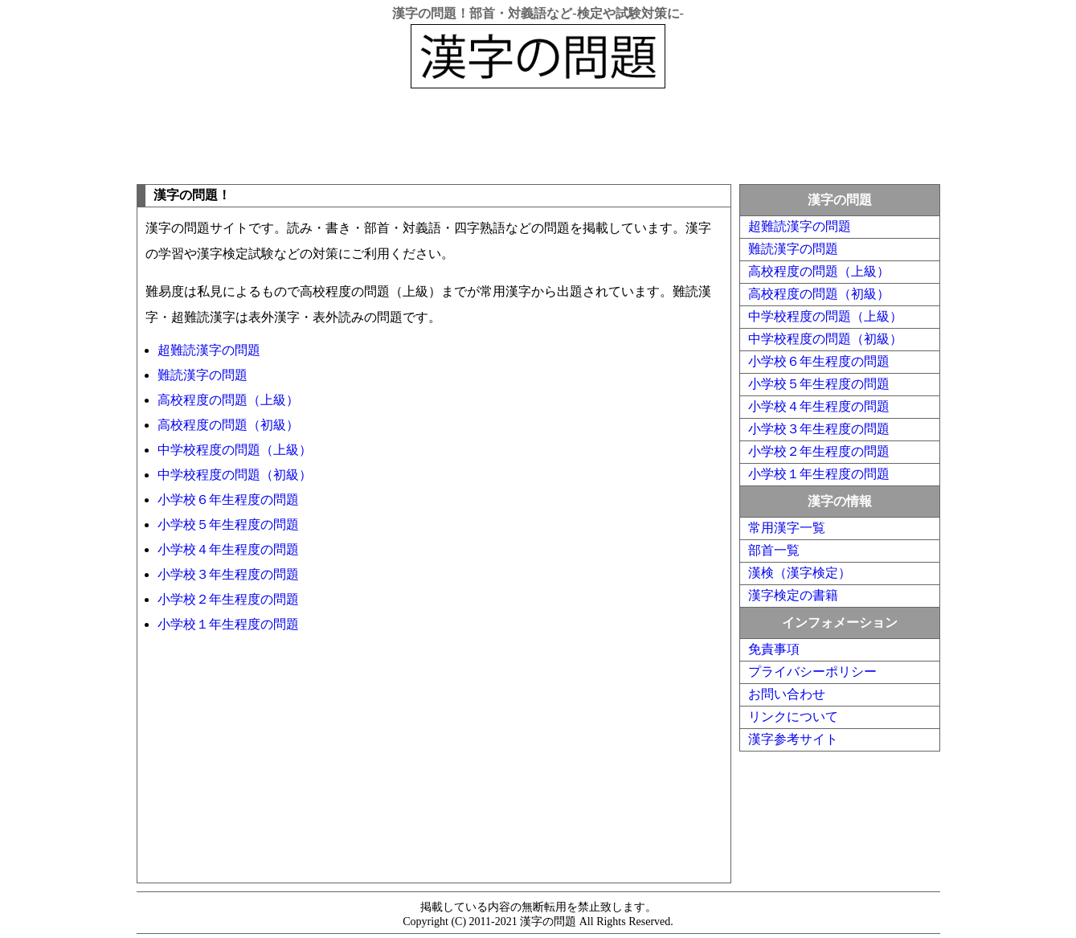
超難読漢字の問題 (209, 350)
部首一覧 (774, 550)
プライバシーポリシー (812, 671)
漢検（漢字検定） (799, 573)
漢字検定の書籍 (793, 595)
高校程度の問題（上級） (228, 400)
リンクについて (793, 716)
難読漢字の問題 (203, 375)
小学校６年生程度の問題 (228, 499)
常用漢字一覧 (786, 528)
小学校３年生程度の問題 (228, 574)
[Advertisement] (538, 132)
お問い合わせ (786, 694)
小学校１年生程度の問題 (228, 624)
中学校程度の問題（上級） (235, 450)
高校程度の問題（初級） (228, 425)
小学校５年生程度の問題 (228, 524)
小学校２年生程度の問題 (228, 599)
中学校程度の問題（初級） (235, 474)
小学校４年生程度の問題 (228, 549)
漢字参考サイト (793, 739)
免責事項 (774, 649)
